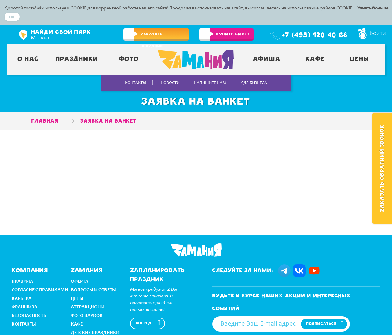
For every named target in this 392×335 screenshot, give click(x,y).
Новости (170, 83)
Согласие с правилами (40, 290)
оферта (79, 281)
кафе (77, 324)
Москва (40, 38)
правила (22, 281)
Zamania (196, 250)
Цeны (77, 298)
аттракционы (87, 307)
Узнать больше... (374, 8)
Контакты (135, 83)
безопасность (29, 315)
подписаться (321, 324)
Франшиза (24, 307)
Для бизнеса (254, 83)
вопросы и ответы (93, 290)
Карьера (21, 298)
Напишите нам (210, 83)
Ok (12, 17)
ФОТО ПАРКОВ (87, 315)
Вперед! (144, 323)
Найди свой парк (61, 32)
